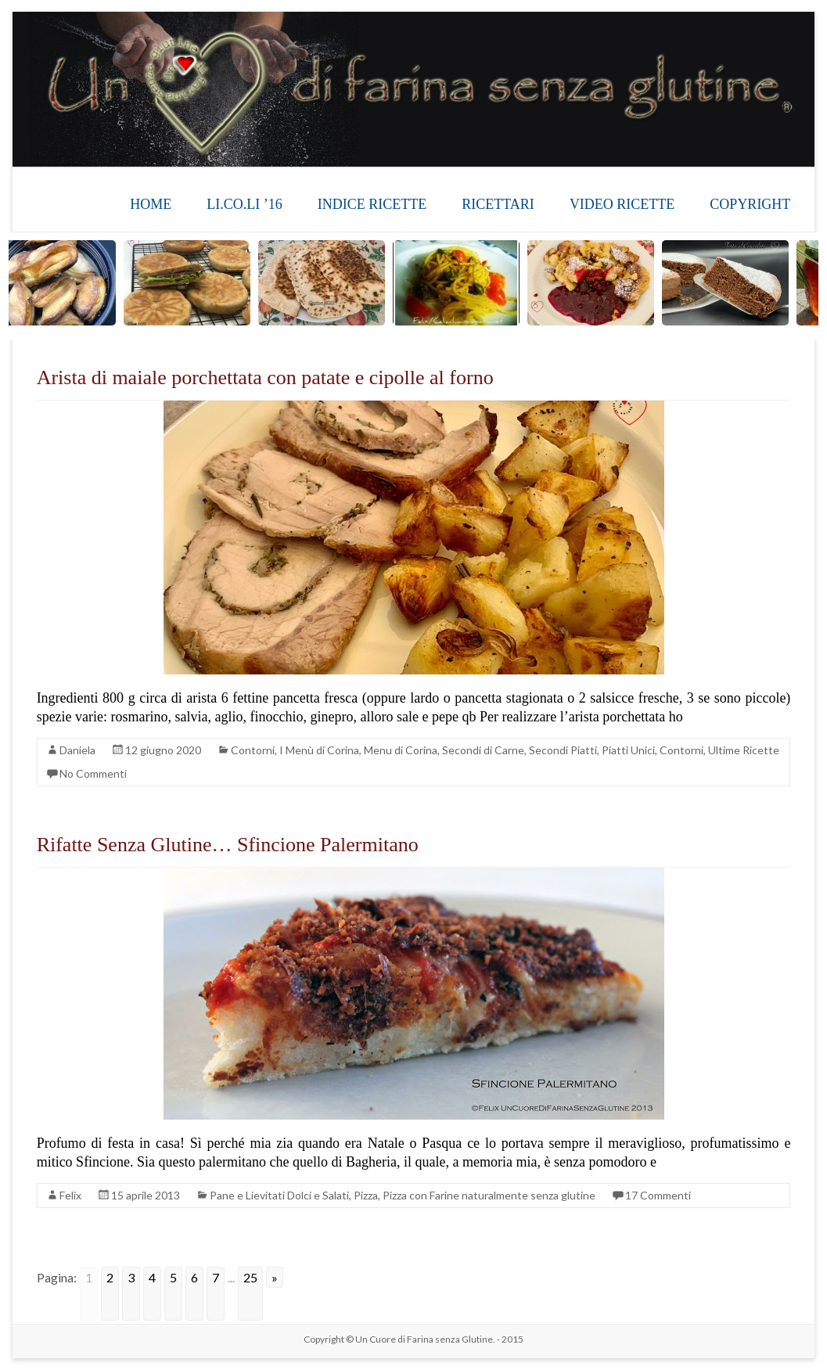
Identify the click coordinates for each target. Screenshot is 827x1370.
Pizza (366, 1195)
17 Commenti (658, 1195)
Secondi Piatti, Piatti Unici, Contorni (616, 750)
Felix (70, 1195)
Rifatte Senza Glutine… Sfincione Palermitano (228, 844)
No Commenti (93, 773)
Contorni (253, 750)
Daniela (77, 750)
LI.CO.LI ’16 (244, 204)
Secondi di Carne (483, 750)
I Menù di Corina (319, 750)
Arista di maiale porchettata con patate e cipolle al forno (265, 377)
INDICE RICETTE (372, 204)
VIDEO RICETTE (622, 204)
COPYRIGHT (750, 204)
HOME (150, 204)
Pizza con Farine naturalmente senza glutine (489, 1195)
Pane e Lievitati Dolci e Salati (279, 1195)
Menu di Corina (400, 750)
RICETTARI (498, 204)
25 (250, 1277)
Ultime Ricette (743, 750)
